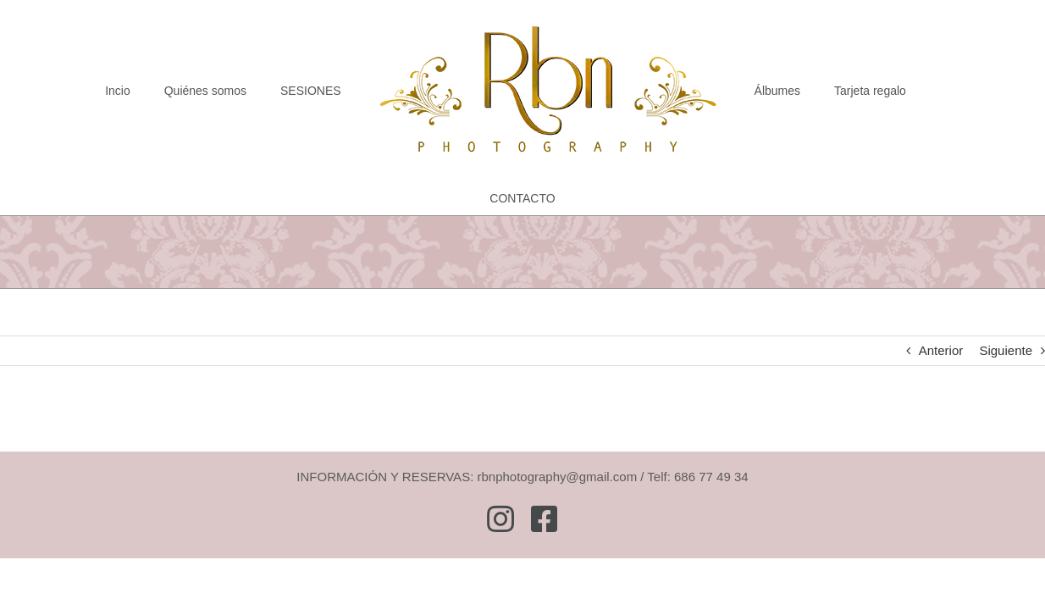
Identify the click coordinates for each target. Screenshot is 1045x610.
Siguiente (1005, 350)
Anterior (941, 350)
